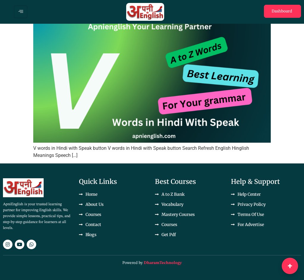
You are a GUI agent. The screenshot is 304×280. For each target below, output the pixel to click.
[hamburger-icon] (20, 12)
